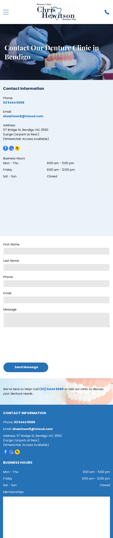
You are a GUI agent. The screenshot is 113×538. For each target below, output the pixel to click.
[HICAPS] (30, 528)
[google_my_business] (11, 149)
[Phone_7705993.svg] (107, 14)
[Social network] (17, 149)
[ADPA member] (30, 507)
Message (10, 309)
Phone (8, 277)
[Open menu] (6, 12)
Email (7, 293)
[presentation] (18, 344)
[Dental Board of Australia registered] (83, 507)
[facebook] (5, 149)
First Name (11, 244)
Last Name (11, 261)
